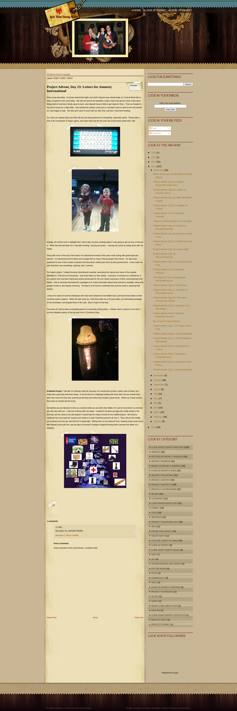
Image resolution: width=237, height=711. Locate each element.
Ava (154, 526)
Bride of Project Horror (166, 466)
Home (137, 10)
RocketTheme (185, 708)
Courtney (157, 498)
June (156, 398)
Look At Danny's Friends (166, 587)
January (157, 421)
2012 (153, 162)
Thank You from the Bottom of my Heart (172, 221)
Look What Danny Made (166, 550)
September (159, 384)
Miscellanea (159, 620)
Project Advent (59, 78)
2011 (153, 166)
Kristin (156, 610)
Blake (155, 494)
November (159, 375)
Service (70, 78)
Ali (57, 527)
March (157, 412)
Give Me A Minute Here (165, 540)
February (158, 417)
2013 (153, 157)
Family (155, 508)
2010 (153, 427)
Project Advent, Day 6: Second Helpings (172, 333)
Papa (154, 554)
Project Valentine (162, 475)
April (156, 407)
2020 (153, 152)
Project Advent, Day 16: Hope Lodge (170, 249)
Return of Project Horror (167, 457)
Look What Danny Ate (164, 503)
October (157, 380)
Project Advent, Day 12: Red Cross (170, 285)
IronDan (157, 517)
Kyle (154, 573)
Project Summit (161, 624)
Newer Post (52, 618)
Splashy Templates (152, 708)
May (156, 403)
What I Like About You (165, 606)
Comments (155, 133)
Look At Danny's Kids (164, 470)
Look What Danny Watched (168, 447)
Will (154, 582)
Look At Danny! (155, 10)
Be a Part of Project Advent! (166, 321)
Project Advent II (162, 484)
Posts (152, 128)
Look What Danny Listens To (168, 615)
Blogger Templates (134, 708)
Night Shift (158, 536)
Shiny (155, 601)
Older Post (139, 618)
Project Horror (161, 461)
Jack (154, 512)
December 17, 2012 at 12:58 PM (67, 535)
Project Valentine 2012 (165, 522)
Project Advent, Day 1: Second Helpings (172, 369)
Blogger (175, 673)
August (157, 389)
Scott (155, 596)
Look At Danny (160, 545)
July (156, 394)
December (159, 170)
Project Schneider (162, 592)
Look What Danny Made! (64, 17)
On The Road (159, 568)
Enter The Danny (162, 531)
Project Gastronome (164, 489)
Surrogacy (158, 578)
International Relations (166, 564)
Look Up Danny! (181, 10)
